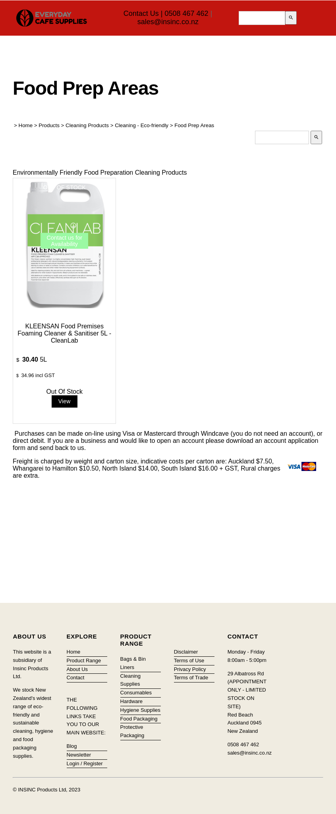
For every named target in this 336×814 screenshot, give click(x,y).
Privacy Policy (190, 669)
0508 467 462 (187, 13)
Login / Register (85, 763)
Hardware (131, 701)
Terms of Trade (191, 678)
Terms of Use (189, 660)
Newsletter (79, 755)
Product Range (84, 660)
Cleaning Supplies (130, 680)
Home (26, 125)
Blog (72, 746)
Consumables (136, 693)
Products (49, 125)
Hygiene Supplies (140, 710)
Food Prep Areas (194, 125)
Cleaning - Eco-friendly (141, 125)
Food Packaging (139, 719)
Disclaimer (186, 652)
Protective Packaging (132, 731)
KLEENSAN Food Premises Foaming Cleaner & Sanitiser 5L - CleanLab (64, 333)
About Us (77, 669)
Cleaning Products (87, 125)
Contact (76, 678)
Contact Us (141, 13)
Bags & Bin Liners (133, 663)
